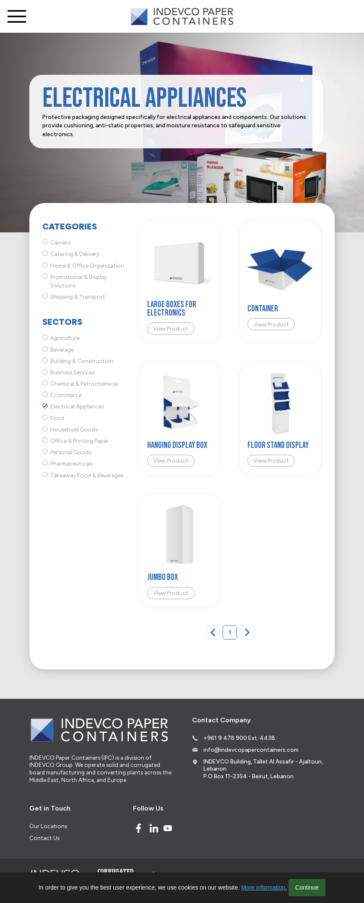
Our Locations (48, 826)
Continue (307, 887)
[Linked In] (154, 828)
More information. (264, 887)
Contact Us (44, 838)
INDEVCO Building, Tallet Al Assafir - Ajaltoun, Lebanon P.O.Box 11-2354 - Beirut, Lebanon (263, 768)
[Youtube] (168, 828)
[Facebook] (138, 828)
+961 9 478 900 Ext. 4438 (239, 738)
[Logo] (182, 16)
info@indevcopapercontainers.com (251, 749)
